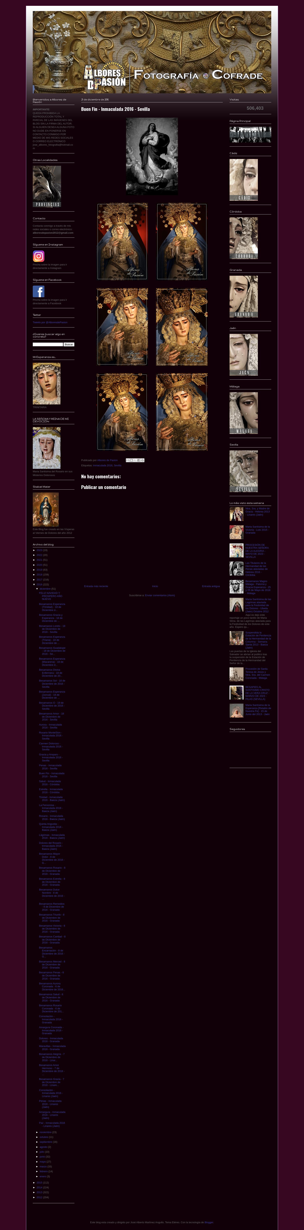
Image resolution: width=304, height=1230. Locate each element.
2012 (40, 1197)
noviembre (46, 1132)
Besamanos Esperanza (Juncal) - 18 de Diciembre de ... (52, 694)
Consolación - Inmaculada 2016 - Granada (51, 1019)
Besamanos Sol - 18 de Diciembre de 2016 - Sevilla (52, 683)
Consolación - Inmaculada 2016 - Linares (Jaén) (51, 1093)
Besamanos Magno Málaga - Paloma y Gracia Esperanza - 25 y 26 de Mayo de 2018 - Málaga (258, 587)
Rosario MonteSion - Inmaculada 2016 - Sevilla (51, 735)
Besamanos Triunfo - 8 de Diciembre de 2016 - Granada (51, 917)
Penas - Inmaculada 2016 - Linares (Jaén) (50, 1104)
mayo (43, 1161)
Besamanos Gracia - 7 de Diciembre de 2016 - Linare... (51, 1082)
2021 (40, 559)
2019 (40, 569)
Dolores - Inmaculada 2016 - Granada (51, 1040)
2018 (40, 574)
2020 (40, 564)
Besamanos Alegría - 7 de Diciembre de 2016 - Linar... (52, 1057)
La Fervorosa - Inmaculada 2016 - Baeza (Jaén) (51, 808)
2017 (40, 579)
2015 (40, 1182)
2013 (40, 1192)
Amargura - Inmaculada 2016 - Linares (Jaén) (52, 1115)
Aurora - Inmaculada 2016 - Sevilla (50, 726)
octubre (44, 1137)
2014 (40, 1187)
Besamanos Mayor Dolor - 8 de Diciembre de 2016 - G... (52, 858)
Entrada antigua (211, 586)
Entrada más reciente (96, 586)
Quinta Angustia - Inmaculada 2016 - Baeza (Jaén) (51, 826)
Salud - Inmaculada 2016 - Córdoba (50, 783)
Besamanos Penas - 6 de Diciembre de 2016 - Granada (51, 975)
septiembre (46, 1141)
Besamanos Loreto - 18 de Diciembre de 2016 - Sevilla (52, 629)
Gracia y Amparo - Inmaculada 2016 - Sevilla (51, 757)
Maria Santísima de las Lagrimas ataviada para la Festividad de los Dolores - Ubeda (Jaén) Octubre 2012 (258, 605)
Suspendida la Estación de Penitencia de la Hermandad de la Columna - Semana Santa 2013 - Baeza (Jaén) (258, 640)
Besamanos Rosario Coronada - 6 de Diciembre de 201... (51, 1008)
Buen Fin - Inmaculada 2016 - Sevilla (51, 775)
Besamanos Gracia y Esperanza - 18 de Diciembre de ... (50, 617)
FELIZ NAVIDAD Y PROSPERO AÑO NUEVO (50, 596)
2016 (40, 584)
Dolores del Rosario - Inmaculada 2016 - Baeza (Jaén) (51, 845)
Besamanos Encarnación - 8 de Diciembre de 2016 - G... (52, 952)
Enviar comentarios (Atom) (160, 595)
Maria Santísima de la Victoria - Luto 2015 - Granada (257, 529)
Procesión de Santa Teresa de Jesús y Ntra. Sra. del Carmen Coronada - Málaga (257, 673)
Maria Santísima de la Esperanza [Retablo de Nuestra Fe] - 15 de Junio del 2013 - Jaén (258, 710)
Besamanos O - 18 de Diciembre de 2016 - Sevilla (52, 705)
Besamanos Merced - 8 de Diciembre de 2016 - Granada (52, 964)
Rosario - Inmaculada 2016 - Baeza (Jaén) (52, 818)
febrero (44, 1171)
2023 (40, 550)
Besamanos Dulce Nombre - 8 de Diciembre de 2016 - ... (52, 894)
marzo (44, 1166)
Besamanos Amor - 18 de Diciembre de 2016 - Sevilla (51, 716)
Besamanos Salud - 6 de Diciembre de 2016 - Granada (51, 997)
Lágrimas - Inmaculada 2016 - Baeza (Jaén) (52, 837)
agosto (44, 1146)
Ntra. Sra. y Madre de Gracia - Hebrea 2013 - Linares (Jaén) (257, 511)
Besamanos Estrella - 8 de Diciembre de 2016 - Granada (52, 881)
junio (43, 1156)
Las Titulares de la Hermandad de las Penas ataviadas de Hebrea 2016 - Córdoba (256, 568)
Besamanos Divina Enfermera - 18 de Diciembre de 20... (50, 672)
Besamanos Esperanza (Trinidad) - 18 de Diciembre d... (52, 607)
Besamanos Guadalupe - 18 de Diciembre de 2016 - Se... (52, 650)
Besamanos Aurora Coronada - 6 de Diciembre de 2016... (52, 986)
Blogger (209, 1222)
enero (43, 1176)
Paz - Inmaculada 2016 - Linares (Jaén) (52, 1124)
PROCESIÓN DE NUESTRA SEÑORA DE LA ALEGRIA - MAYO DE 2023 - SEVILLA (257, 550)
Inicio (155, 586)
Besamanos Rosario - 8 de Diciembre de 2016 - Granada (52, 870)
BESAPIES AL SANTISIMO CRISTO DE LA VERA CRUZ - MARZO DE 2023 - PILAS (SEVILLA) (257, 693)
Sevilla (117, 465)
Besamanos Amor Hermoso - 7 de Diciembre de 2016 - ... (52, 1070)
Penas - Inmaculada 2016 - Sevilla (50, 767)
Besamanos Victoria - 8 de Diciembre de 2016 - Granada (52, 928)
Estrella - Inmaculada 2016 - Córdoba (51, 791)
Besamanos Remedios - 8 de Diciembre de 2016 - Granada (51, 906)
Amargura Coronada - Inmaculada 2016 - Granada (51, 1030)
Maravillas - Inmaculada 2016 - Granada (52, 1048)
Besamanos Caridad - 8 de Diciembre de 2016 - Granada (52, 939)
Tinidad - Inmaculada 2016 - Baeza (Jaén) (52, 799)
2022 (40, 555)
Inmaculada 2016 (102, 465)
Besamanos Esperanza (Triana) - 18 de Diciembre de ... (52, 639)
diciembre (45, 588)
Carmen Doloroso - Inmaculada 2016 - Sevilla (51, 746)
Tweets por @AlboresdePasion (50, 322)
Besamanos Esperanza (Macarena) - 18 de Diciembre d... (52, 661)
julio (42, 1151)
